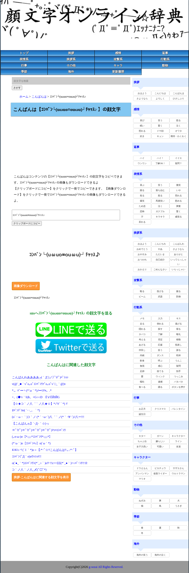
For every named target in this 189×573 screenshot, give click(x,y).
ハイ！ (160, 158)
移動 (178, 339)
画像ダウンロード (26, 286)
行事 (24, 65)
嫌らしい (160, 441)
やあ (160, 249)
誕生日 (142, 414)
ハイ (142, 158)
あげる (142, 344)
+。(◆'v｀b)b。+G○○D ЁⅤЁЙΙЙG (36, 397)
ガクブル (160, 211)
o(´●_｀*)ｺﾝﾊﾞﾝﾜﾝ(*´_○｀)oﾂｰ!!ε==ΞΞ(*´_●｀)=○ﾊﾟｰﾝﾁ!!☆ (50, 463)
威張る (178, 216)
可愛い (160, 446)
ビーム (142, 296)
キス (178, 318)
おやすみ (142, 254)
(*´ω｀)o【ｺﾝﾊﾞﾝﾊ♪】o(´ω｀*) (31, 443)
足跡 (142, 371)
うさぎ (178, 506)
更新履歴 (118, 71)
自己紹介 (160, 259)
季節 (24, 71)
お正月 (142, 409)
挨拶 (71, 53)
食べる (142, 387)
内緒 (142, 355)
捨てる (160, 371)
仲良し (142, 350)
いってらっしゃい (178, 261)
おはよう (142, 93)
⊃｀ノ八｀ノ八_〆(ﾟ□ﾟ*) (29, 469)
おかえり (142, 269)
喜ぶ (142, 185)
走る (142, 323)
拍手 (178, 371)
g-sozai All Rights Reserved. (106, 566)
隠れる (142, 329)
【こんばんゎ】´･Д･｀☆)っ (30, 423)
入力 (160, 318)
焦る (142, 195)
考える (142, 339)
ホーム (23, 96)
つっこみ (178, 376)
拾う (160, 350)
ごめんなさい (160, 269)
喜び (142, 120)
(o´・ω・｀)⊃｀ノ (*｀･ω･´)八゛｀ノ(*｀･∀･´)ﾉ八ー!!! (48, 416)
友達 (178, 446)
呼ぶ (160, 360)
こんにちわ (160, 244)
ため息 (142, 206)
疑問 (178, 366)
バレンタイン (178, 409)
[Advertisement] (71, 142)
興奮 (178, 206)
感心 (160, 366)
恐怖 (142, 211)
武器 (160, 296)
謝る (178, 350)
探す (160, 329)
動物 (165, 65)
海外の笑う (142, 555)
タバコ (142, 334)
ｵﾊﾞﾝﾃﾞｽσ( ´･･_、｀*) (26, 410)
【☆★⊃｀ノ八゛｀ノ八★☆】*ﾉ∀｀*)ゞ (40, 403)
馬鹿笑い (160, 201)
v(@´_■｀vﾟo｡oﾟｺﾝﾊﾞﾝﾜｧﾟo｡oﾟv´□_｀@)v (39, 384)
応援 (160, 344)
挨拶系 (71, 59)
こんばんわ (178, 244)
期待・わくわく (178, 136)
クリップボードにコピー (26, 223)
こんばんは (39, 96)
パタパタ (178, 381)
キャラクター (178, 436)
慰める (178, 201)
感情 (118, 53)
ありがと (178, 254)
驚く (160, 125)
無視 (142, 366)
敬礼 (178, 334)
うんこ (178, 360)
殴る (142, 291)
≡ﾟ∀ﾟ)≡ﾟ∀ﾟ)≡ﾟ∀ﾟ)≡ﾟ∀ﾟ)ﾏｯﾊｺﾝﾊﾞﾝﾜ (39, 430)
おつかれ (142, 259)
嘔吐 (142, 381)
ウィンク (160, 376)
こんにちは (160, 93)
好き (142, 136)
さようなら (142, 98)
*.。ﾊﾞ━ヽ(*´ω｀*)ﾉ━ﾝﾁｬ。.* (32, 390)
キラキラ (160, 216)
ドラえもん (142, 468)
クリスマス (160, 409)
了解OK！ (160, 163)
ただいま (160, 254)
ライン (178, 441)
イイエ (178, 158)
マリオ (142, 478)
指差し (178, 344)
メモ (142, 318)
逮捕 (160, 381)
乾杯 (178, 355)
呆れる (142, 222)
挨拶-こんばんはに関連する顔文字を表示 (41, 477)
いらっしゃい (178, 269)
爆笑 (142, 201)
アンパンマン (142, 473)
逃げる (178, 323)
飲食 (142, 360)
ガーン (160, 436)
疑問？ (178, 163)
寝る (178, 329)
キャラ (118, 65)
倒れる (160, 323)
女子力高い (142, 446)
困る (142, 190)
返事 (165, 53)
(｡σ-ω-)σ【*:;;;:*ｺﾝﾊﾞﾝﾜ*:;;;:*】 (32, 436)
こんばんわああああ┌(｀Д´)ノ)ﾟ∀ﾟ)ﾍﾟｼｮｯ (40, 377)
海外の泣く (160, 555)
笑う (160, 120)
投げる (160, 291)
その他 (71, 65)
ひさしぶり (178, 98)
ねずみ (142, 500)
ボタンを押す (178, 387)
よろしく (160, 98)
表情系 (24, 59)
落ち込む (160, 190)
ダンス (160, 355)
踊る (160, 387)
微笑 (178, 185)
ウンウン (142, 163)
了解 (160, 334)
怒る (178, 120)
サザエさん (178, 468)
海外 (71, 71)
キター (142, 436)
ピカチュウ (160, 468)
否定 (160, 339)
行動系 (165, 59)
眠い (142, 125)
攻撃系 (118, 59)
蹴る (178, 291)
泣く (178, 125)
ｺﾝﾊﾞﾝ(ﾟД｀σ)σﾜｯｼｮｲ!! (26, 456)
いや (178, 190)
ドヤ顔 (160, 131)
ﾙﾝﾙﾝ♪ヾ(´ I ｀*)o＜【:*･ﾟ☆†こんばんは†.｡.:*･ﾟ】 (45, 449)
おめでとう (142, 249)
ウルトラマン (178, 473)
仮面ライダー (160, 473)
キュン (160, 136)
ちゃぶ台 (142, 441)
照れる (142, 131)
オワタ (178, 131)
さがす (17, 87)
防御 (178, 296)
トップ (24, 53)
